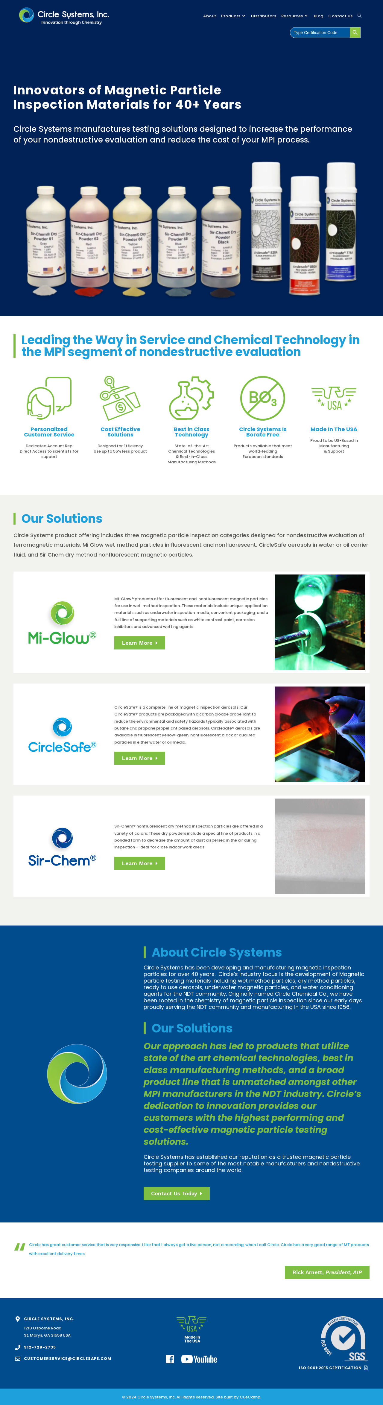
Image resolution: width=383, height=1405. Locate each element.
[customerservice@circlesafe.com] (17, 1358)
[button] (327, 1272)
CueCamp (250, 1397)
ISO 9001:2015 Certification (330, 1367)
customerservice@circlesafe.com (68, 1358)
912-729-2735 (40, 1347)
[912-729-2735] (17, 1347)
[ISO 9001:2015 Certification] (366, 1368)
